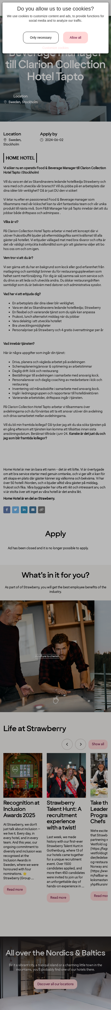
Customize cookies (55, 48)
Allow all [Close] (75, 37)
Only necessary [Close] (40, 37)
